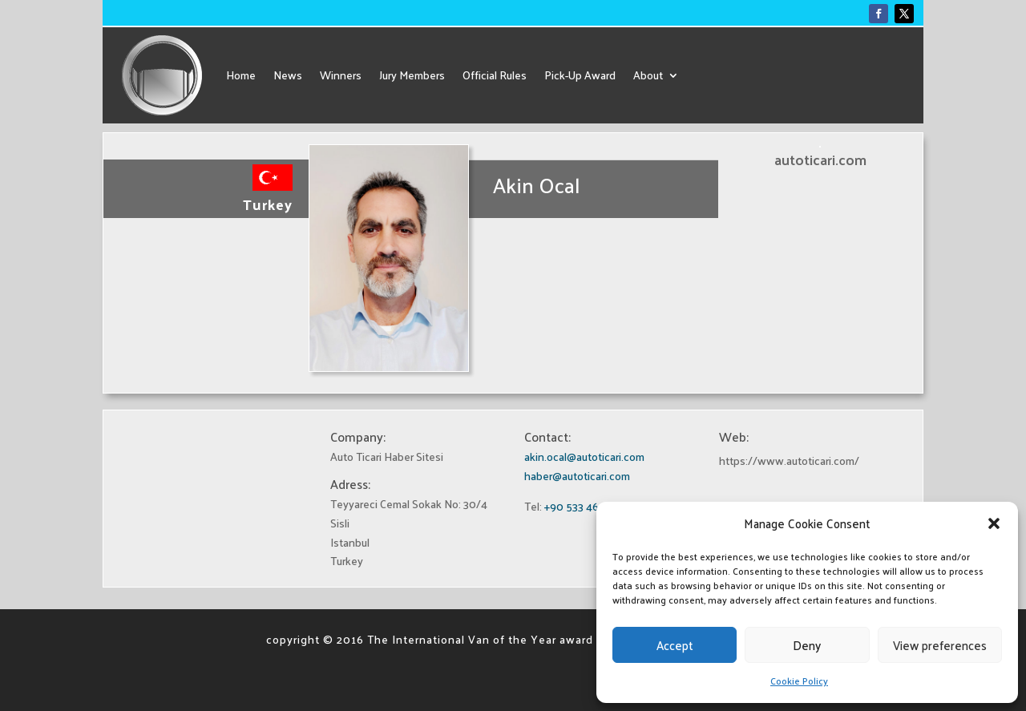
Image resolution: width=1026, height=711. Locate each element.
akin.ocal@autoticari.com (584, 456)
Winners (341, 75)
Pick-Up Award (580, 75)
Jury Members (412, 75)
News (287, 75)
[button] (994, 523)
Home (241, 75)
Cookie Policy (799, 680)
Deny (807, 645)
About (648, 75)
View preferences (940, 645)
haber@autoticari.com (577, 476)
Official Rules (495, 75)
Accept (674, 645)
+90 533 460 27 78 (589, 506)
